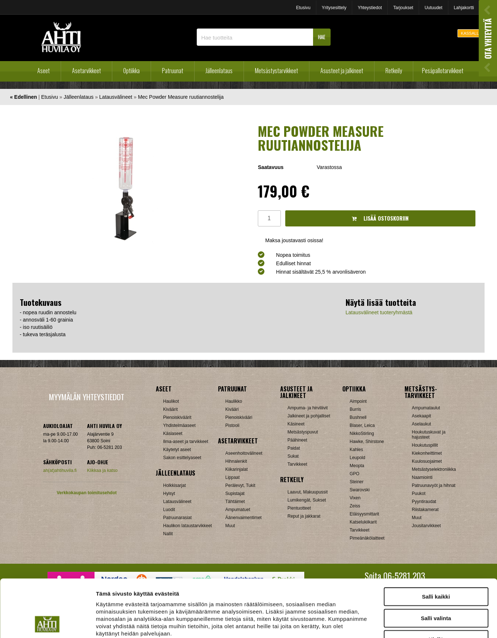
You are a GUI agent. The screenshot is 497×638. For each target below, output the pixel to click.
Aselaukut (421, 424)
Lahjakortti (464, 7)
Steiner (357, 481)
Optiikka (131, 70)
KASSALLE (471, 33)
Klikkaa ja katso (102, 470)
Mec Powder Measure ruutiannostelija (180, 97)
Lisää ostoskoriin (380, 218)
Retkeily (393, 70)
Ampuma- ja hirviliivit (307, 407)
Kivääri (232, 409)
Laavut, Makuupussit (307, 492)
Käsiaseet (172, 433)
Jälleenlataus (219, 70)
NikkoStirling (362, 433)
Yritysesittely (334, 7)
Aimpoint (358, 401)
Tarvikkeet (297, 464)
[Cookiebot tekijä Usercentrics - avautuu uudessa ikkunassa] (47, 623)
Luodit (169, 509)
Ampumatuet (237, 509)
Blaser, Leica (362, 425)
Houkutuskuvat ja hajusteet (428, 434)
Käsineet (296, 424)
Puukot (418, 493)
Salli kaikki (436, 543)
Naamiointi (422, 477)
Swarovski (360, 489)
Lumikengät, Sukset (306, 500)
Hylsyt (169, 493)
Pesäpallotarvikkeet (442, 70)
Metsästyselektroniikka (434, 469)
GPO (354, 473)
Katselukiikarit (363, 522)
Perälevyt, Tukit (240, 485)
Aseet (43, 70)
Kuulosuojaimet (427, 461)
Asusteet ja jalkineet (341, 70)
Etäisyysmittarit (364, 514)
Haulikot (171, 401)
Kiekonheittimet (427, 453)
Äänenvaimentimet (243, 517)
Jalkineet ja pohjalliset (308, 416)
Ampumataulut (426, 407)
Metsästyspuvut (302, 432)
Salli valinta (436, 564)
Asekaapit (421, 416)
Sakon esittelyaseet (182, 457)
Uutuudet (434, 7)
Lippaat (232, 477)
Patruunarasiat (177, 517)
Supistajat (235, 493)
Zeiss (355, 505)
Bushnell (358, 417)
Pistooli (232, 425)
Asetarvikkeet (86, 70)
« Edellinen (23, 97)
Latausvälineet (115, 97)
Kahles (356, 449)
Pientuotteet (299, 508)
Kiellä (436, 585)
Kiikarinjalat (236, 469)
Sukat (293, 456)
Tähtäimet (235, 501)
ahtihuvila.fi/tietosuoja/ (154, 594)
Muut (417, 517)
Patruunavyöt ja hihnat (433, 485)
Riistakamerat (425, 509)
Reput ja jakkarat (303, 516)
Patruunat (172, 70)
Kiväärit (170, 409)
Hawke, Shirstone (367, 441)
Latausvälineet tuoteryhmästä (379, 312)
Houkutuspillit (425, 445)
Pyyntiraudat (424, 501)
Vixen (355, 497)
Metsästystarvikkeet (276, 70)
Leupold (357, 457)
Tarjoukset (403, 7)
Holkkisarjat (174, 485)
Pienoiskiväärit (177, 417)
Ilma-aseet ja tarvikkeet (185, 441)
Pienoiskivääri (238, 417)
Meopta (357, 465)
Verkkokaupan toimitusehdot (87, 492)
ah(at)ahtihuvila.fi (59, 470)
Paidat (293, 448)
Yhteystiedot (370, 7)
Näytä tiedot (391, 623)
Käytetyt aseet (177, 449)
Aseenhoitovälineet (243, 453)
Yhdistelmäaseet (179, 425)
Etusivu (303, 7)
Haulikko (233, 401)
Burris (355, 409)
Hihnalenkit (236, 461)
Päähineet (297, 440)
